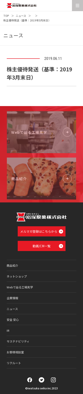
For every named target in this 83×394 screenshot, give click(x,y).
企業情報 (12, 298)
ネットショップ (17, 276)
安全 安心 (13, 320)
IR (8, 330)
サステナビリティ (18, 341)
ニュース (21, 15)
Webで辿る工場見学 (20, 287)
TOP (6, 15)
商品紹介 (12, 265)
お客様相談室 (15, 352)
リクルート (14, 363)
